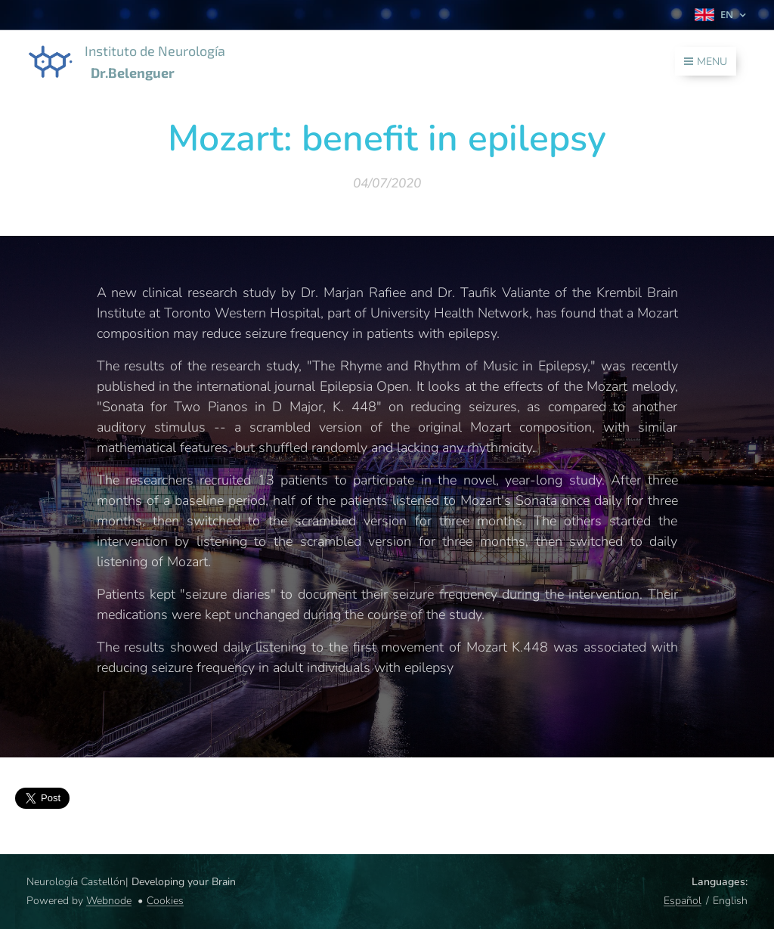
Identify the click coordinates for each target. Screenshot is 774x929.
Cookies (165, 900)
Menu (705, 61)
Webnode (109, 900)
